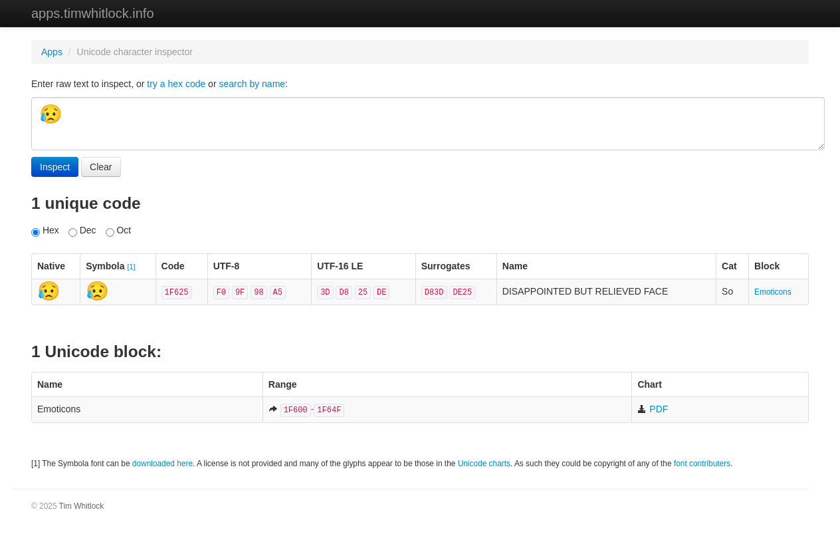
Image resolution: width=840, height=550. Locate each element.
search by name (252, 83)
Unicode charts (484, 463)
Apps (51, 52)
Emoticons (772, 292)
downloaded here (162, 463)
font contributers (702, 463)
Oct (119, 231)
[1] (131, 267)
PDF (652, 409)
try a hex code (176, 83)
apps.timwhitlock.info (92, 13)
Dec (82, 231)
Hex (45, 231)
